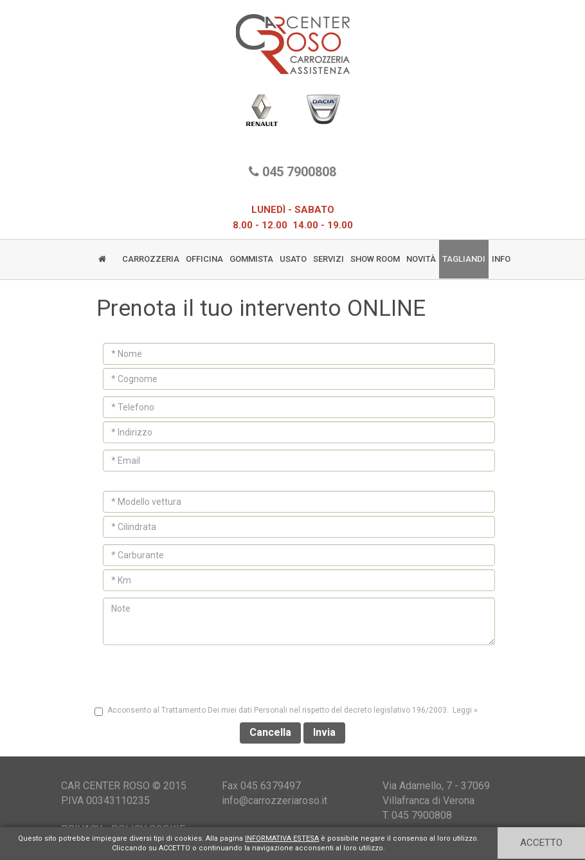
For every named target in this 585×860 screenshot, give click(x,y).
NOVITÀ (421, 259)
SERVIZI (328, 259)
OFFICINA (204, 259)
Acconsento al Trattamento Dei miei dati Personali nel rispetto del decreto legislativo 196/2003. (287, 711)
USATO (293, 259)
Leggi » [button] (465, 710)
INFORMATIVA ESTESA (282, 838)
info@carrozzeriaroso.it (274, 800)
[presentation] (292, 673)
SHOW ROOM (375, 259)
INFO (501, 259)
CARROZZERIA (150, 259)
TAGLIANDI (463, 259)
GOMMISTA (251, 259)
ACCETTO (541, 842)
